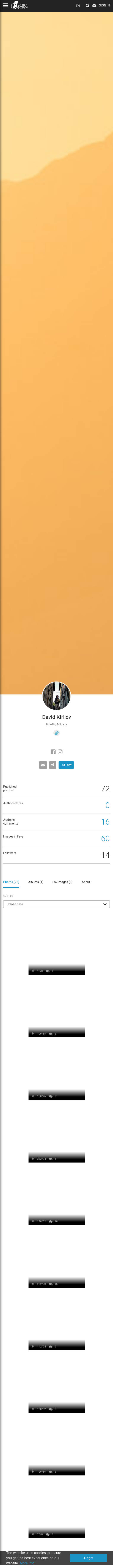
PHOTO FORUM (19, 5)
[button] (56, 904)
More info (27, 1563)
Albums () (35, 882)
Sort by (8, 896)
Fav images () (63, 882)
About (86, 882)
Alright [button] (88, 1558)
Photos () (11, 882)
